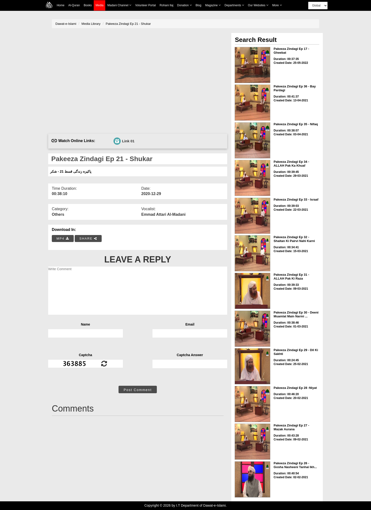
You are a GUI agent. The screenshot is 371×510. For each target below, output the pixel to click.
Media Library (90, 24)
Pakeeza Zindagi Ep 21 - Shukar (128, 24)
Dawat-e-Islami (65, 24)
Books (88, 5)
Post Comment (138, 390)
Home (60, 5)
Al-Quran (74, 5)
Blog (198, 5)
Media (100, 5)
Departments (234, 5)
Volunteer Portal (145, 5)
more (277, 5)
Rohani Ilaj (166, 5)
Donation (184, 5)
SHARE (88, 238)
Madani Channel (119, 5)
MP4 (63, 238)
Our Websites (258, 5)
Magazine (213, 5)
